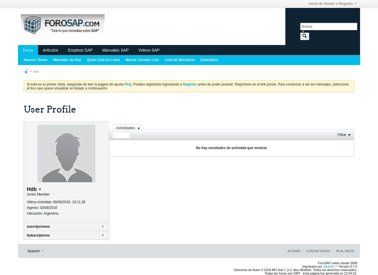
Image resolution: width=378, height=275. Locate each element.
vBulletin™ (330, 266)
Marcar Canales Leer (142, 60)
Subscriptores (38, 235)
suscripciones (38, 227)
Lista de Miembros (180, 60)
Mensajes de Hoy (67, 60)
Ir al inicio (345, 251)
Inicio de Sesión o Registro (333, 4)
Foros (28, 50)
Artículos (50, 50)
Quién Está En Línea (103, 60)
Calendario (209, 60)
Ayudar (293, 251)
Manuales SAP (115, 50)
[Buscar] (328, 26)
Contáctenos (318, 251)
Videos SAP (148, 50)
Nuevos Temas (36, 60)
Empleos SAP (80, 50)
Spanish (35, 251)
